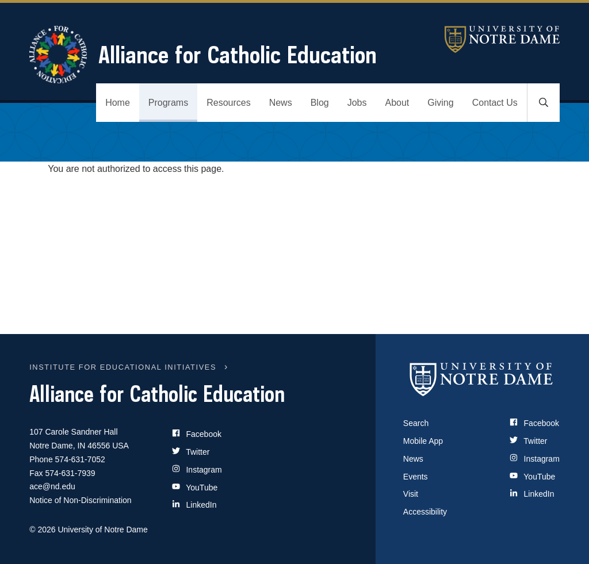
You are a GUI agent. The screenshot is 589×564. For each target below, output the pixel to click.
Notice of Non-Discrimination (80, 500)
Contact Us (495, 103)
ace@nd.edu (52, 486)
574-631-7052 (80, 459)
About (397, 103)
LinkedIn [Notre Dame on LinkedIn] (532, 493)
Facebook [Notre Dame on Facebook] (534, 423)
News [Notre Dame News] (413, 458)
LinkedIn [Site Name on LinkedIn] (194, 504)
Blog (320, 103)
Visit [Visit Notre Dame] (410, 493)
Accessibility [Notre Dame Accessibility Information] (425, 511)
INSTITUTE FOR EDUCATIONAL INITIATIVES (122, 367)
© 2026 (42, 529)
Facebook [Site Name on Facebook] (196, 434)
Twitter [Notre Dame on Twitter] (529, 441)
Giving (440, 103)
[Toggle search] (543, 102)
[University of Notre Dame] (481, 379)
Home (117, 103)
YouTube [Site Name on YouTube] (195, 487)
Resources (228, 103)
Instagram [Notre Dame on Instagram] (535, 458)
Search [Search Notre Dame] (416, 423)
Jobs (357, 103)
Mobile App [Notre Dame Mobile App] (423, 441)
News (280, 103)
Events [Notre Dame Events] (415, 476)
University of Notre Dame (502, 39)
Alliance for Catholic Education (203, 54)
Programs (168, 103)
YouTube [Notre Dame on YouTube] (533, 476)
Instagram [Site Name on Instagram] (197, 469)
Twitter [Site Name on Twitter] (191, 451)
